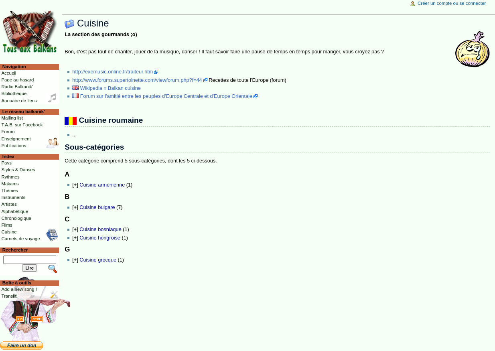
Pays (6, 162)
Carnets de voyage (20, 238)
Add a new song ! (19, 289)
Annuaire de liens (19, 100)
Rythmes (10, 176)
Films (6, 225)
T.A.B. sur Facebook (22, 124)
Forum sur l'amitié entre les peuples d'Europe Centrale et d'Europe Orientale (166, 96)
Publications (13, 145)
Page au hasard (17, 79)
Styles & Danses (18, 169)
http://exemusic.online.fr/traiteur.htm (112, 72)
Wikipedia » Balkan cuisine (110, 88)
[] (75, 185)
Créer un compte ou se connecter (452, 3)
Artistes (8, 204)
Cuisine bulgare (97, 207)
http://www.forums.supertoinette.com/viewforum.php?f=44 (137, 80)
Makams (9, 183)
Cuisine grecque (97, 260)
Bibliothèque (13, 93)
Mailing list (11, 118)
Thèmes (9, 190)
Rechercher (15, 250)
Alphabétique (14, 211)
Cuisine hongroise (99, 238)
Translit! (9, 296)
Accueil (8, 73)
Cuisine (8, 231)
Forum (7, 131)
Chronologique (16, 218)
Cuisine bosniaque (100, 229)
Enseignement (15, 138)
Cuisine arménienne (102, 185)
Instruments (13, 197)
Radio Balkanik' (17, 86)
